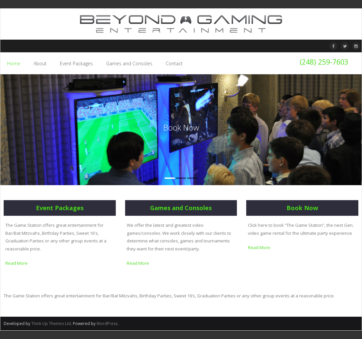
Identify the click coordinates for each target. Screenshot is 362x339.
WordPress (106, 323)
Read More (16, 263)
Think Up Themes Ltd (51, 323)
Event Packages (60, 208)
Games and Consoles (181, 208)
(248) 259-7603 (324, 62)
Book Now (302, 208)
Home (13, 63)
